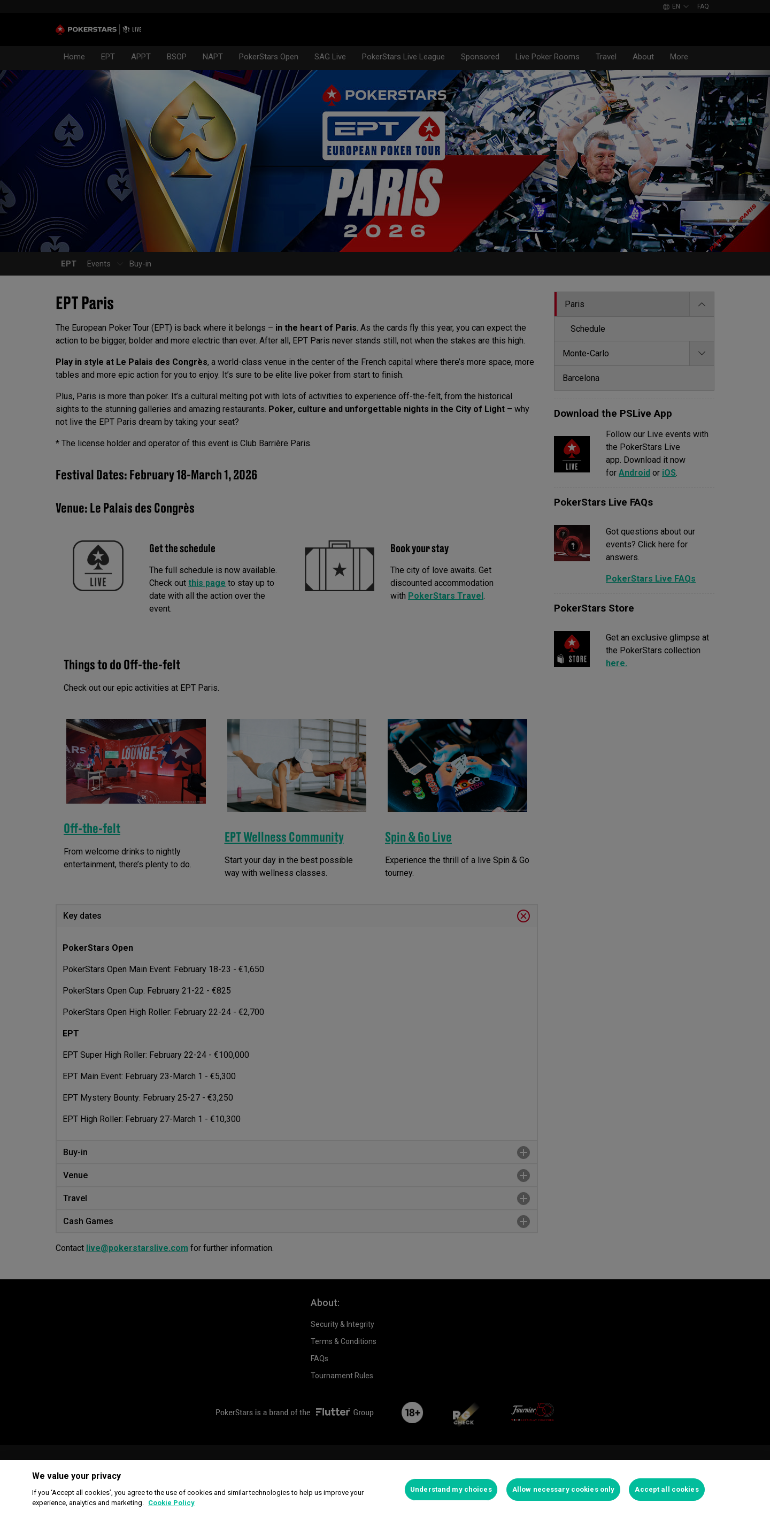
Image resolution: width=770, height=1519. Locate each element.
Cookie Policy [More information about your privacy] (171, 1503)
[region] (385, 1489)
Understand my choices (451, 1489)
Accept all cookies (666, 1489)
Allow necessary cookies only (563, 1489)
